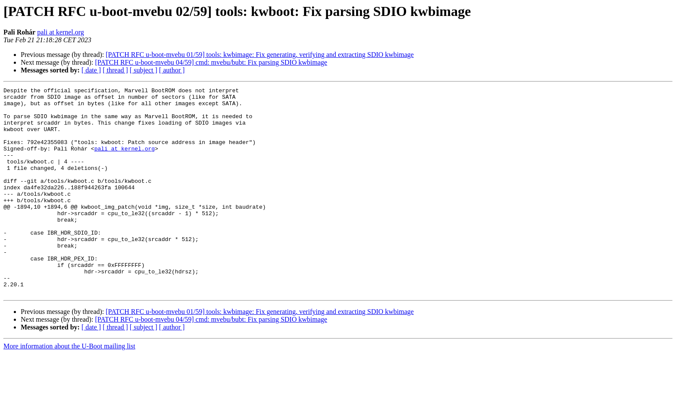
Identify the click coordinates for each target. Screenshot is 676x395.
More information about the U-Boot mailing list (69, 387)
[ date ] (91, 70)
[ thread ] (115, 70)
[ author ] (172, 70)
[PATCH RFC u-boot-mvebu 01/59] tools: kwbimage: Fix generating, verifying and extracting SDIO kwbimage (259, 54)
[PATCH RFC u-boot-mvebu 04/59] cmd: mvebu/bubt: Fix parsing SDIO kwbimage (211, 62)
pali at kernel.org (60, 32)
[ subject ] (143, 70)
